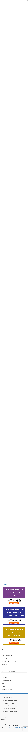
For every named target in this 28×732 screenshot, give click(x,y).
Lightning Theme (17, 727)
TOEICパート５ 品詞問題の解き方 (9, 711)
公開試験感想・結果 (6, 680)
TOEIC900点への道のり (7, 658)
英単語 (3, 683)
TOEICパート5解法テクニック (9, 661)
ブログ (2, 714)
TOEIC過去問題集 (6, 668)
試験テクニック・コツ (7, 690)
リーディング (5, 674)
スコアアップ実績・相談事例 (8, 671)
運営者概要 (3, 717)
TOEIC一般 (4, 665)
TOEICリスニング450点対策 (7, 703)
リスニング (4, 677)
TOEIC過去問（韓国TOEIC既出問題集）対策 (11, 706)
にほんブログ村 (4, 584)
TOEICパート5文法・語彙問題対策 (9, 700)
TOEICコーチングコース (6, 697)
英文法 (3, 686)
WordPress (9, 727)
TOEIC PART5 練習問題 (7, 655)
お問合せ (3, 719)
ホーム (2, 695)
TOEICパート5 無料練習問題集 (8, 708)
